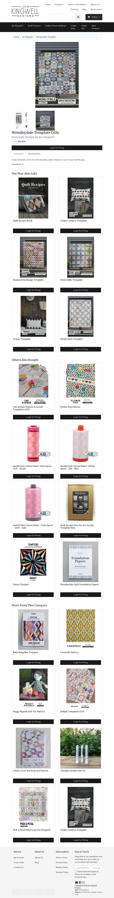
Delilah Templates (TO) (72, 711)
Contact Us (19, 867)
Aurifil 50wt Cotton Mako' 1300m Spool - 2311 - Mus (77, 467)
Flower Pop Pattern (70, 407)
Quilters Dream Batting (55, 26)
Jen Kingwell (17, 26)
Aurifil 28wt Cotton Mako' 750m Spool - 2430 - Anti (33, 526)
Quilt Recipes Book (22, 220)
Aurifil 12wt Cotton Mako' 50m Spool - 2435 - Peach (33, 467)
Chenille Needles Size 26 (72, 770)
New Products (96, 27)
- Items (93, 17)
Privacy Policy (62, 862)
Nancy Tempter (21, 584)
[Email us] (76, 882)
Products (59, 4)
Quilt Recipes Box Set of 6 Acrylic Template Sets (77, 526)
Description (19, 154)
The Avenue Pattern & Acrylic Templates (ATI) (28, 408)
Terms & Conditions (83, 874)
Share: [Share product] (19, 141)
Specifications (34, 154)
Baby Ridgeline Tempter (25, 652)
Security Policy (62, 872)
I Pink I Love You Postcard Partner (30, 770)
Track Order (19, 862)
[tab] (19, 153)
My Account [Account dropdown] (96, 9)
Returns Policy (62, 867)
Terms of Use (61, 857)
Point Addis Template (71, 280)
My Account (19, 857)
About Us (95, 4)
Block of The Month (76, 4)
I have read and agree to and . (87, 874)
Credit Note (73, 27)
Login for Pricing (57, 148)
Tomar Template (22, 339)
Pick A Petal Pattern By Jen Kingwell (31, 830)
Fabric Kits (84, 27)
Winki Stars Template (71, 339)
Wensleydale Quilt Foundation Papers (79, 584)
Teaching (74, 9)
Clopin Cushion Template (73, 220)
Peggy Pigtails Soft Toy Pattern (29, 711)
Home (48, 4)
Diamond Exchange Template (28, 280)
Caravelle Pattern (69, 652)
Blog (85, 9)
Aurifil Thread (34, 26)
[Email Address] (83, 868)
